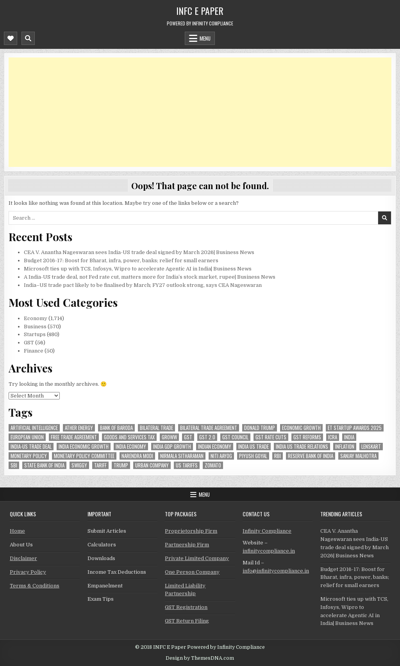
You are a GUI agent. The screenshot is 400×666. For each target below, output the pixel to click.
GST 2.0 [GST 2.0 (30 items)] (207, 437)
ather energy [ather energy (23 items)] (79, 427)
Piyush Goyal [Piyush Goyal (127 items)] (253, 456)
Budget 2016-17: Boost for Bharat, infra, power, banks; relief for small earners (121, 260)
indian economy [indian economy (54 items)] (214, 446)
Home (17, 531)
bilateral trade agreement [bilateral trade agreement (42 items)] (208, 427)
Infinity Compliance (267, 531)
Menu (205, 38)
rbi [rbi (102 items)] (277, 456)
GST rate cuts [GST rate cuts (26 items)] (270, 437)
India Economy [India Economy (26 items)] (131, 446)
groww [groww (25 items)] (169, 437)
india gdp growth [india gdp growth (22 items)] (172, 446)
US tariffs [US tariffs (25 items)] (187, 465)
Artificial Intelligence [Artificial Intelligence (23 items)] (34, 427)
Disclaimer (23, 558)
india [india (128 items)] (349, 437)
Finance (33, 351)
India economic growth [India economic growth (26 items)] (84, 446)
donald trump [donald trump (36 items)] (259, 427)
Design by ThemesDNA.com (200, 658)
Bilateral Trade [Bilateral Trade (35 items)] (156, 427)
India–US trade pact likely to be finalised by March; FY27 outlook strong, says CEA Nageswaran (143, 285)
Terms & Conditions (34, 586)
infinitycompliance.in (269, 551)
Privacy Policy (28, 572)
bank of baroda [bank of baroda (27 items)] (116, 427)
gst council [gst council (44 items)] (235, 437)
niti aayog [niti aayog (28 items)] (221, 456)
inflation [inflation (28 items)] (344, 446)
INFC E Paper (199, 11)
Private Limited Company (197, 558)
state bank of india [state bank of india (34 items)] (44, 465)
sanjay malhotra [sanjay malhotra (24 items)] (358, 456)
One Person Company (192, 572)
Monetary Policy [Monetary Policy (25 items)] (29, 456)
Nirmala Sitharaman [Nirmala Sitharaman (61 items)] (182, 456)
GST (29, 343)
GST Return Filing (187, 621)
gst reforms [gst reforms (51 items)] (307, 437)
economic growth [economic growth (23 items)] (301, 427)
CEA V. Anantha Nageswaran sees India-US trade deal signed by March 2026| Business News (139, 252)
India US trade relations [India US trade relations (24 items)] (302, 446)
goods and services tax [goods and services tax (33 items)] (129, 437)
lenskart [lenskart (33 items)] (371, 446)
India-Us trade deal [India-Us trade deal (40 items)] (31, 446)
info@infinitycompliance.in (276, 571)
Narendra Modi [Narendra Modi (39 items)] (137, 456)
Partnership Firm (187, 545)
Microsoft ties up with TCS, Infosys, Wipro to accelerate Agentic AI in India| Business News (138, 269)
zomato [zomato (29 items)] (213, 465)
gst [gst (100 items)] (188, 437)
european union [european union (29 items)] (27, 437)
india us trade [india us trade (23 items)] (253, 446)
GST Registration (186, 607)
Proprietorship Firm (191, 531)
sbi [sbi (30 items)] (14, 465)
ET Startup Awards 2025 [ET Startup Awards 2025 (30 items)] (355, 427)
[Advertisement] (200, 112)
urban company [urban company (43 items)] (152, 465)
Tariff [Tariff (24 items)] (100, 465)
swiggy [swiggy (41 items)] (79, 465)
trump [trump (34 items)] (121, 465)
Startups (35, 334)
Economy (35, 318)
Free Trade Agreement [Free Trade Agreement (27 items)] (74, 437)
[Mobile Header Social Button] (10, 38)
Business (35, 326)
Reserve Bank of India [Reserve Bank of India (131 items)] (310, 456)
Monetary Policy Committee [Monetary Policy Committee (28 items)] (84, 456)
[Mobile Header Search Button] (28, 38)
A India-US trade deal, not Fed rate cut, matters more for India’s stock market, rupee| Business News (149, 277)
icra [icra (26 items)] (332, 437)
